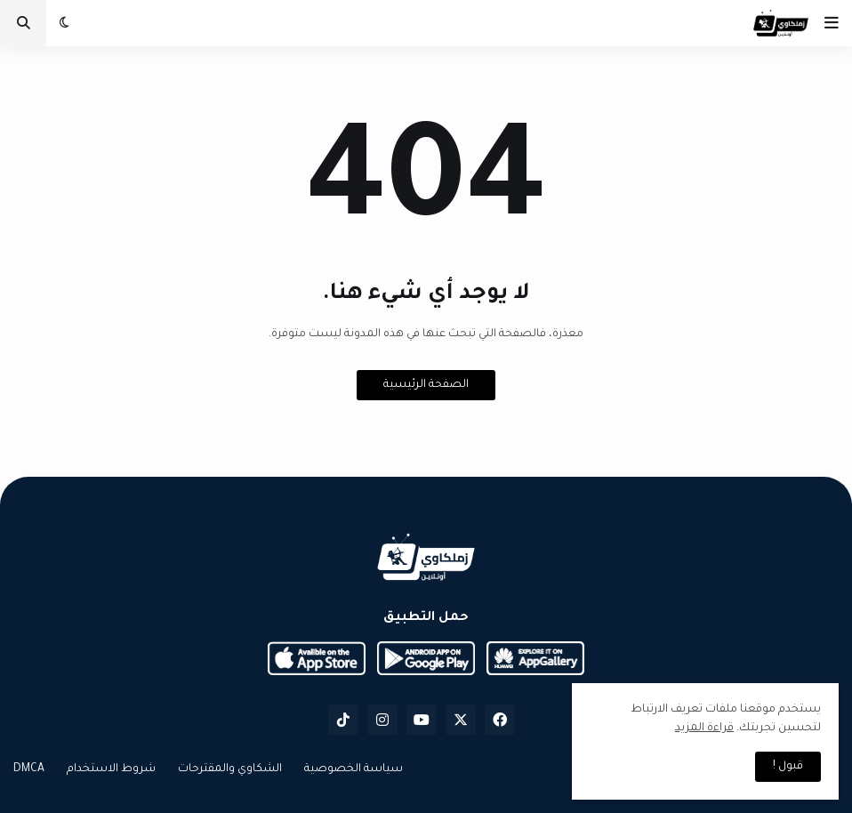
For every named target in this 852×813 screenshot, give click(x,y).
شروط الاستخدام (111, 769)
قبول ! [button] (788, 767)
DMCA (28, 769)
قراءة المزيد (704, 728)
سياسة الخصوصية (353, 769)
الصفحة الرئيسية (426, 385)
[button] (831, 23)
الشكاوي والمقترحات (230, 769)
